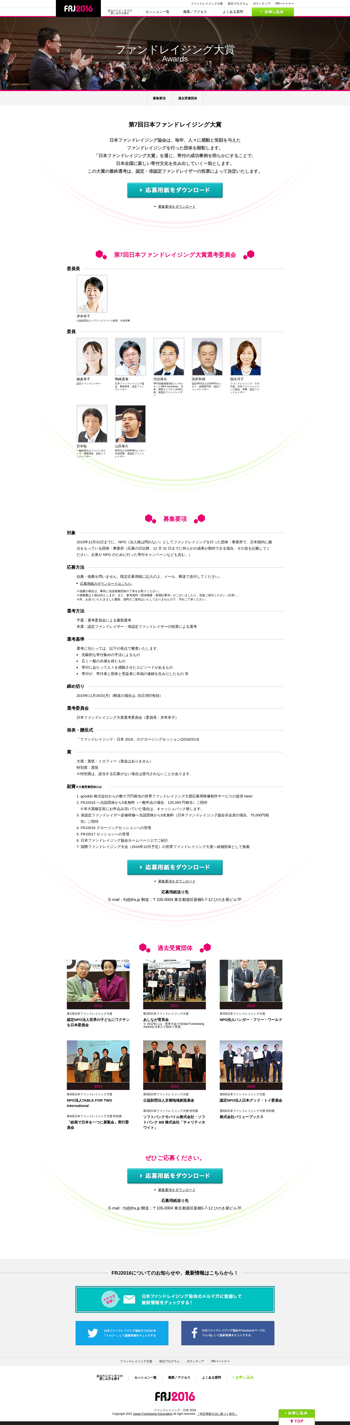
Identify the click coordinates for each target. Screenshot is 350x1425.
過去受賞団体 (187, 98)
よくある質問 (233, 12)
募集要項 (159, 98)
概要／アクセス (195, 12)
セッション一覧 (157, 12)
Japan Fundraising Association (153, 1414)
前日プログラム (238, 3)
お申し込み (273, 12)
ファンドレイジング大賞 (207, 3)
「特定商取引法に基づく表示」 (217, 1414)
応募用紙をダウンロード (175, 190)
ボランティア (262, 3)
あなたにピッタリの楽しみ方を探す (120, 12)
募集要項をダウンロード (177, 206)
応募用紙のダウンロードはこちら (105, 584)
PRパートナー (284, 3)
